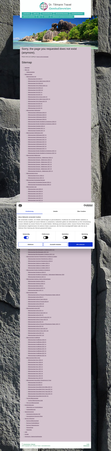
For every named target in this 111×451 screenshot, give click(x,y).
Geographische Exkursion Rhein (34, 416)
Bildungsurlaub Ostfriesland (33, 110)
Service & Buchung (29, 418)
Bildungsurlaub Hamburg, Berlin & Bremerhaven (38, 279)
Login (88, 444)
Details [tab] (55, 211)
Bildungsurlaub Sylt (31, 76)
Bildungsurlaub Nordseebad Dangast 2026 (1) (39, 182)
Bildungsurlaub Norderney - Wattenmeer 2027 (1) (40, 171)
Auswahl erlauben (55, 244)
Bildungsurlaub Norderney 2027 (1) (37, 276)
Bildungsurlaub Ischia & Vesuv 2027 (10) (38, 330)
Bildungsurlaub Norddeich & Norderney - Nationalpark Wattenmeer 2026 (46, 274)
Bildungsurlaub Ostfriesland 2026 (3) (37, 112)
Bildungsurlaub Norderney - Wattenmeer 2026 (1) (40, 157)
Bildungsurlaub (28, 74)
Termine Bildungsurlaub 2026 (35, 400)
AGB (26, 432)
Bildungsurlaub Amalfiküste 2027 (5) (37, 353)
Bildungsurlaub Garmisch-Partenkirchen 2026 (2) (40, 261)
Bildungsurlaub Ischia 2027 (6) (35, 321)
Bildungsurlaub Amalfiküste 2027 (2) (37, 346)
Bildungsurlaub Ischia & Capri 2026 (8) (37, 299)
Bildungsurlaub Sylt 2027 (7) (35, 105)
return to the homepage (42, 56)
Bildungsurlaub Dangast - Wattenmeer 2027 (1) (40, 162)
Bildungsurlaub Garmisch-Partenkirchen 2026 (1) (40, 258)
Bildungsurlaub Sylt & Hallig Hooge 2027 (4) (39, 99)
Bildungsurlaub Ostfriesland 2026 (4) (37, 114)
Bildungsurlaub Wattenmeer (33, 155)
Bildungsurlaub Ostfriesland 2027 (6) (37, 146)
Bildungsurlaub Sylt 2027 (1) (35, 92)
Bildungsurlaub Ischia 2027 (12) (36, 335)
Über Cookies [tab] (81, 211)
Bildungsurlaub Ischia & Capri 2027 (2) (37, 312)
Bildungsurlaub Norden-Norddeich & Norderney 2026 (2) (42, 121)
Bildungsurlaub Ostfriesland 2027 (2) (37, 137)
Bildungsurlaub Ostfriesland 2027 (34, 132)
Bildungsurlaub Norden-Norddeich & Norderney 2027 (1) (42, 150)
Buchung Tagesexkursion (32, 425)
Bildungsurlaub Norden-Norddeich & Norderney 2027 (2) (42, 153)
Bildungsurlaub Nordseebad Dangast (35, 180)
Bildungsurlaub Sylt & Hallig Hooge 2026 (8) (39, 81)
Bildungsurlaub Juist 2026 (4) (35, 189)
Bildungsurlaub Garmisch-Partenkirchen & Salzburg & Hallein (41, 256)
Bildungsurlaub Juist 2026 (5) (35, 191)
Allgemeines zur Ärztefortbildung (34, 407)
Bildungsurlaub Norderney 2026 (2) (37, 272)
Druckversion (26, 444)
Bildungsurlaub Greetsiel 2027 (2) (36, 130)
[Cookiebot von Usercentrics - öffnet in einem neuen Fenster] (85, 205)
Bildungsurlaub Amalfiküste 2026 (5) (37, 342)
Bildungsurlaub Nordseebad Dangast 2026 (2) (39, 184)
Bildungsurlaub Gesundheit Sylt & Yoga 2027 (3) (40, 391)
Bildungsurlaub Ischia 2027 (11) (36, 333)
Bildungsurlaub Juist (31, 186)
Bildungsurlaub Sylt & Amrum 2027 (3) (37, 97)
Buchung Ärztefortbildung (32, 423)
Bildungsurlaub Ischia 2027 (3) (35, 315)
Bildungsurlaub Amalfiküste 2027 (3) (37, 348)
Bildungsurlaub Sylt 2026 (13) (35, 90)
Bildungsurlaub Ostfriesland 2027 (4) (37, 141)
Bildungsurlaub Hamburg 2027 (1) (36, 288)
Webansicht (86, 445)
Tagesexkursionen (29, 411)
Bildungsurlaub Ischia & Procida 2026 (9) (38, 301)
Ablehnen (30, 244)
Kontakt (27, 434)
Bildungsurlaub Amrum (32, 173)
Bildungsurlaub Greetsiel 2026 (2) (36, 126)
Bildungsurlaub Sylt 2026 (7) (35, 79)
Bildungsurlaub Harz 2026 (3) (35, 360)
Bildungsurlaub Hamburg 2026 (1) (36, 281)
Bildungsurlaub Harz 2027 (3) (35, 371)
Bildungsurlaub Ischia (31, 292)
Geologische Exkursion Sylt (33, 414)
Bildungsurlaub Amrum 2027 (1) (36, 177)
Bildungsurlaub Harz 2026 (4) (35, 362)
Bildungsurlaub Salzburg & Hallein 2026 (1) (39, 263)
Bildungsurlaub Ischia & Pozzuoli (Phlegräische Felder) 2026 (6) (44, 294)
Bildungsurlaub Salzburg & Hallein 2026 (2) (39, 265)
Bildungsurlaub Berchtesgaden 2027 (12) (38, 252)
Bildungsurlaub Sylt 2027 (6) (35, 103)
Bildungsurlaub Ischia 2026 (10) (36, 303)
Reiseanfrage (29, 427)
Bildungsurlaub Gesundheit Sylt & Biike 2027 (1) (40, 387)
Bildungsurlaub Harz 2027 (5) (35, 375)
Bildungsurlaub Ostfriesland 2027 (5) (37, 144)
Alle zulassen (80, 244)
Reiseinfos (29, 429)
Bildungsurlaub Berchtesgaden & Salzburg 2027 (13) (41, 254)
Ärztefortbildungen (29, 405)
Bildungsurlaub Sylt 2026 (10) (35, 83)
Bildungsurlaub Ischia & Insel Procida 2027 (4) (39, 317)
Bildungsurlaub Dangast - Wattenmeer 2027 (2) (40, 164)
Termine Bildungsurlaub (32, 398)
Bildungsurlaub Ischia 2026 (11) (36, 306)
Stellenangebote (30, 72)
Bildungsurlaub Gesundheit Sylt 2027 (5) (38, 396)
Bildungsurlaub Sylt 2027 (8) (35, 108)
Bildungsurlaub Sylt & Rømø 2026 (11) (37, 85)
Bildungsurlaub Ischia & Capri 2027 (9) (37, 328)
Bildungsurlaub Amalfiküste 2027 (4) (37, 351)
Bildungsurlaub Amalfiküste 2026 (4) (37, 339)
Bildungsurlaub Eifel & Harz (33, 357)
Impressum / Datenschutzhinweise (33, 436)
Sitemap (33, 444)
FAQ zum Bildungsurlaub (32, 402)
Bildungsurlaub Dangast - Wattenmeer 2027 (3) (40, 166)
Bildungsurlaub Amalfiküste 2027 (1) (37, 344)
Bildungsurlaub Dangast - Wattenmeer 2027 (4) (40, 168)
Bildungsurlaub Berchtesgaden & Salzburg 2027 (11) (41, 249)
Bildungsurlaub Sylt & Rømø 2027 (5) (37, 101)
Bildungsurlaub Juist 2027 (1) (35, 193)
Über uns (27, 70)
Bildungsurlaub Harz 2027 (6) (35, 378)
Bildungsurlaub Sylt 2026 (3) (35, 384)
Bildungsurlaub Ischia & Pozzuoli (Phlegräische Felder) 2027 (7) (44, 324)
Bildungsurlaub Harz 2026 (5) (35, 364)
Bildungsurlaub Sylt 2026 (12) (35, 88)
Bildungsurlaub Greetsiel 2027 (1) (36, 128)
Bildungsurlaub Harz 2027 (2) (35, 369)
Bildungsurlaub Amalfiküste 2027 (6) (37, 355)
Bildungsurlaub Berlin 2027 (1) (35, 290)
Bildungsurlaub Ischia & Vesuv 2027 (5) (38, 319)
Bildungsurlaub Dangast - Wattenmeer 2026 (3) (40, 159)
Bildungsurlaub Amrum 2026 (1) (36, 175)
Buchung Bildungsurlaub (32, 420)
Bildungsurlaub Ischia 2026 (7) (35, 297)
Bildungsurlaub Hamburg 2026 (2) (36, 283)
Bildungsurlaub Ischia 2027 (33, 308)
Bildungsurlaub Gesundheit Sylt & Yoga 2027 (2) (40, 389)
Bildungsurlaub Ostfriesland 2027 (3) (37, 139)
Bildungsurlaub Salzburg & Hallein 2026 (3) (39, 267)
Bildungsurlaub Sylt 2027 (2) (35, 94)
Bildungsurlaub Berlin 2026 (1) (35, 285)
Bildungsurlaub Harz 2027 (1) (35, 366)
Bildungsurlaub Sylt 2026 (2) (35, 382)
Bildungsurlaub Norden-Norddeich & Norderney (38, 270)
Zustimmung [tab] (29, 211)
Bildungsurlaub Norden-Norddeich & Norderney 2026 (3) (42, 123)
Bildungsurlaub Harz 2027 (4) (35, 373)
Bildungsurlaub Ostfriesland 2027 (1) (37, 135)
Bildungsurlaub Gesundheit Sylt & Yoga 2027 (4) (40, 393)
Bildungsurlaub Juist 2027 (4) (35, 200)
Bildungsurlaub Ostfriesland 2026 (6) (37, 119)
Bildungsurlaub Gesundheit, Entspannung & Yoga (38, 380)
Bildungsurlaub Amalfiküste (33, 337)
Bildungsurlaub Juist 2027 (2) (35, 195)
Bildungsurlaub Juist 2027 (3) (35, 198)
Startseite (27, 67)
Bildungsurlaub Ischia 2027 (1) (35, 310)
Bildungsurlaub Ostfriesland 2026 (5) (37, 117)
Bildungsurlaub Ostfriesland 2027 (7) (37, 148)
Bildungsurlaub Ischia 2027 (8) (35, 326)
